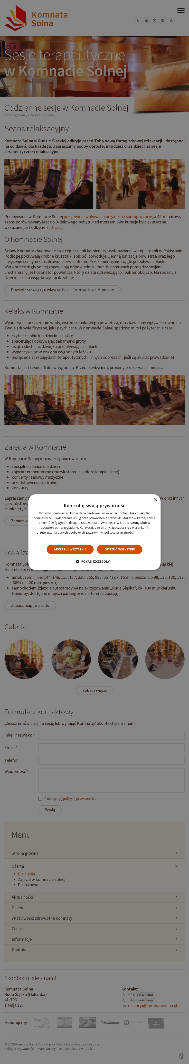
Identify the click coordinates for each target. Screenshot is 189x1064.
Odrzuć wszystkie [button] (119, 549)
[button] (94, 561)
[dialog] (94, 532)
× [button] (155, 499)
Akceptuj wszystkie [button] (70, 549)
